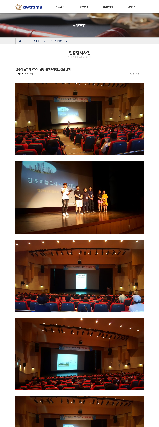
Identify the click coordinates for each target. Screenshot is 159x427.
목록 (132, 382)
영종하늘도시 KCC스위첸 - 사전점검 (38, 389)
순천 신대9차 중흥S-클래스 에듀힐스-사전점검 (42, 394)
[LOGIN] (49, 424)
